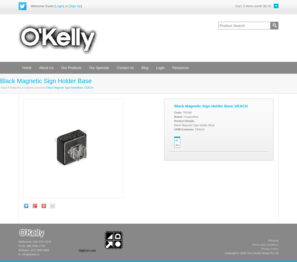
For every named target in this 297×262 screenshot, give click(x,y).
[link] (87, 240)
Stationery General (34, 87)
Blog (145, 68)
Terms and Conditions (265, 244)
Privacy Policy (270, 248)
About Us (46, 68)
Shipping (273, 240)
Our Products (71, 68)
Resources (180, 68)
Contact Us (125, 68)
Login (59, 6)
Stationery (15, 87)
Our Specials (99, 68)
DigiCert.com (87, 250)
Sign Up (75, 6)
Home (26, 68)
